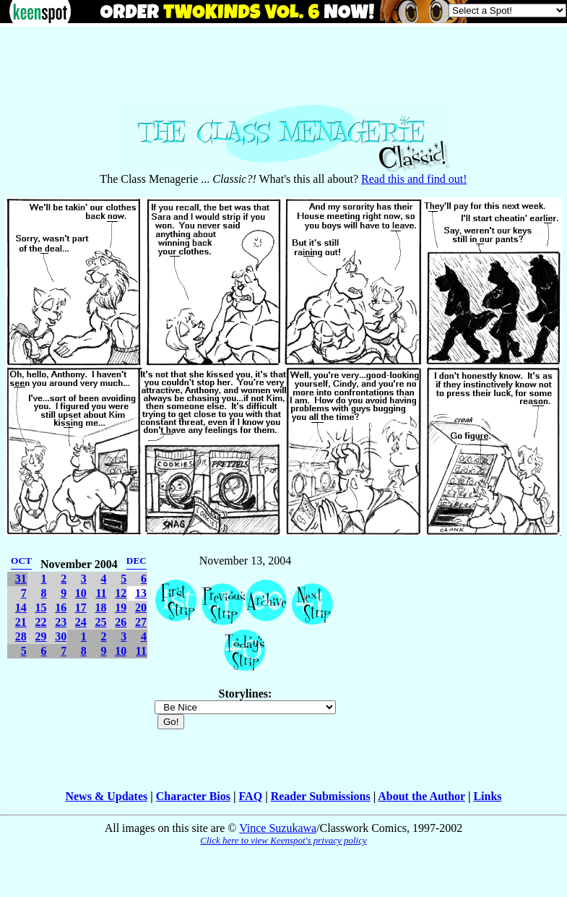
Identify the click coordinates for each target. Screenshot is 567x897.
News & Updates (106, 796)
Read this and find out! (414, 179)
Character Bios (193, 796)
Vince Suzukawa (277, 828)
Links (487, 796)
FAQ (251, 796)
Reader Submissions (321, 796)
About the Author (421, 796)
